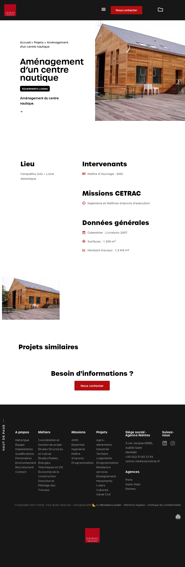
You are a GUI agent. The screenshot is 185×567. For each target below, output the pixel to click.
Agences (132, 472)
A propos (22, 432)
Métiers (44, 432)
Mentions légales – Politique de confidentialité (152, 504)
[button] (103, 9)
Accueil (25, 42)
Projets (39, 42)
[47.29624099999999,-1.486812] (44, 215)
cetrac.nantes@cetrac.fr (142, 461)
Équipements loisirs (35, 88)
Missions (78, 432)
